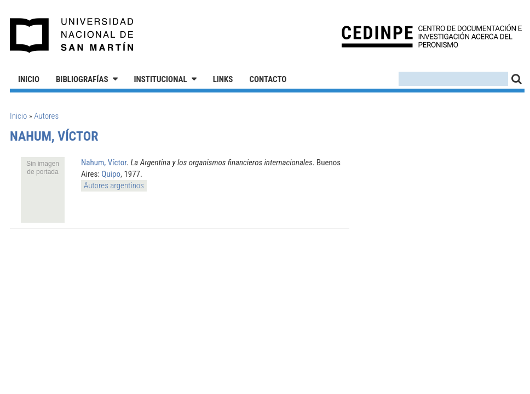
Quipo (110, 174)
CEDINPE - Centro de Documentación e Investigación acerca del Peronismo (432, 36)
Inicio (28, 79)
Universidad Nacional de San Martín (72, 35)
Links (223, 79)
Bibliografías (82, 79)
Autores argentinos (114, 185)
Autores (46, 116)
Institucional (160, 79)
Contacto (267, 79)
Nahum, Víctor (103, 162)
